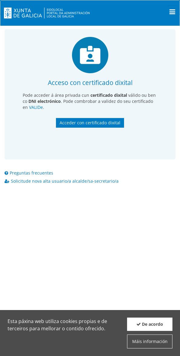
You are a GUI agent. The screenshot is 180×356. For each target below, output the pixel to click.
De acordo (149, 324)
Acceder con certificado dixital (90, 123)
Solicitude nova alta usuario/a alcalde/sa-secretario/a (62, 181)
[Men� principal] (172, 11)
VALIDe (36, 107)
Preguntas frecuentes (29, 173)
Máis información (150, 341)
